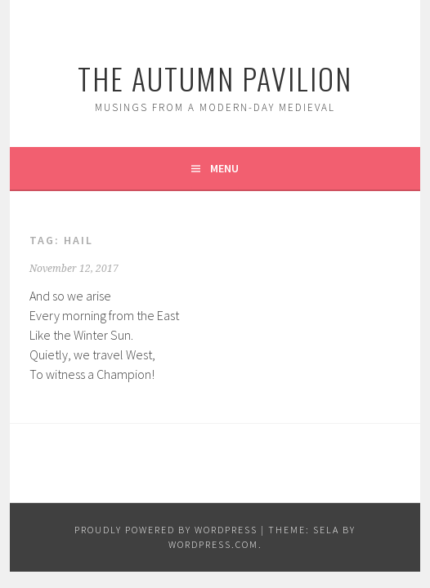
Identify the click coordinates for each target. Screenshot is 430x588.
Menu (224, 168)
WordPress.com (213, 544)
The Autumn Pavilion (215, 78)
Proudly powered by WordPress (166, 529)
